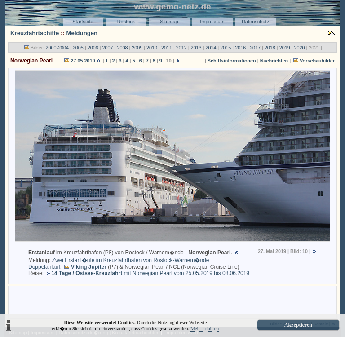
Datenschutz (255, 21)
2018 (270, 47)
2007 (107, 47)
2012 (181, 47)
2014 (210, 47)
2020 (299, 47)
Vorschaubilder (317, 60)
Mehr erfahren (204, 328)
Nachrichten (274, 60)
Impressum (212, 21)
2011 (166, 47)
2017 (255, 47)
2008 (122, 47)
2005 (78, 47)
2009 (137, 47)
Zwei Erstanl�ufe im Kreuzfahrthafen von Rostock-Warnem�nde (130, 260)
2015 (225, 47)
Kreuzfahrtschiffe (34, 33)
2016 (240, 47)
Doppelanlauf (44, 267)
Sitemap (169, 21)
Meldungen (82, 33)
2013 (196, 47)
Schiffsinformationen (232, 60)
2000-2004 (57, 47)
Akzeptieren (298, 325)
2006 (93, 47)
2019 (284, 47)
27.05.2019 (83, 60)
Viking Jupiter (88, 267)
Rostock (126, 21)
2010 (151, 47)
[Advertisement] (172, 301)
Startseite (82, 21)
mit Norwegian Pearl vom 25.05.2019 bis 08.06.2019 (150, 273)
